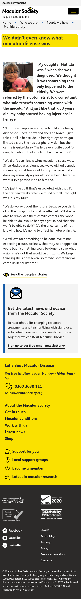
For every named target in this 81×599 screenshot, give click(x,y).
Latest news (15, 432)
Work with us (16, 425)
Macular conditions (21, 419)
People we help (57, 23)
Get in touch (15, 412)
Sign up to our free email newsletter (36, 346)
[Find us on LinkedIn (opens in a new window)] (11, 545)
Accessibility (48, 536)
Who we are (29, 23)
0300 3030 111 (21, 17)
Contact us (47, 560)
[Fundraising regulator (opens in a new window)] (17, 499)
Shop (9, 438)
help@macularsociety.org (23, 393)
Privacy (45, 548)
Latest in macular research (34, 477)
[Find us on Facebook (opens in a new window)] (12, 530)
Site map (45, 542)
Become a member (28, 468)
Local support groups (30, 460)
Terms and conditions (53, 554)
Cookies (45, 530)
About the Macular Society (27, 405)
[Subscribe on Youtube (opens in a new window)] (11, 538)
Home (6, 23)
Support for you (25, 451)
